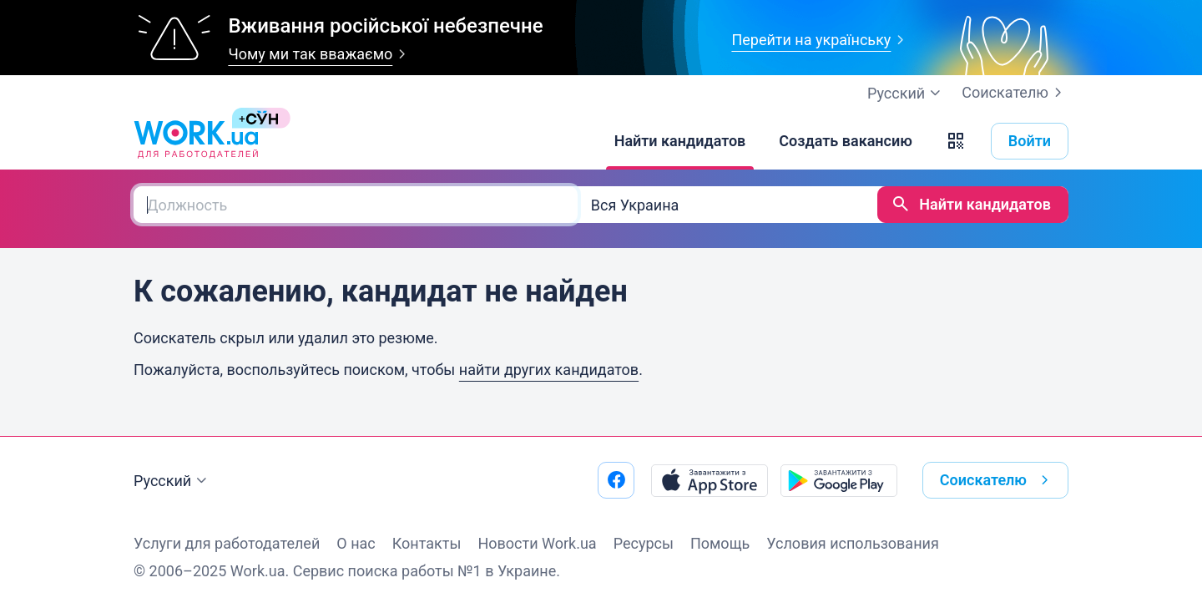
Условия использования (852, 543)
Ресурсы (644, 543)
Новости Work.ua (536, 543)
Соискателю (1015, 92)
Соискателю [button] (997, 480)
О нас (355, 543)
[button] (955, 141)
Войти (1029, 140)
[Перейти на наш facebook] (616, 480)
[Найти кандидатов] (680, 141)
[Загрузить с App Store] (709, 480)
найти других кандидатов (549, 369)
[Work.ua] (196, 141)
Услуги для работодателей (227, 543)
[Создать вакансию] (845, 141)
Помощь (720, 543)
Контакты (427, 543)
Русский (172, 481)
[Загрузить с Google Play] (838, 480)
